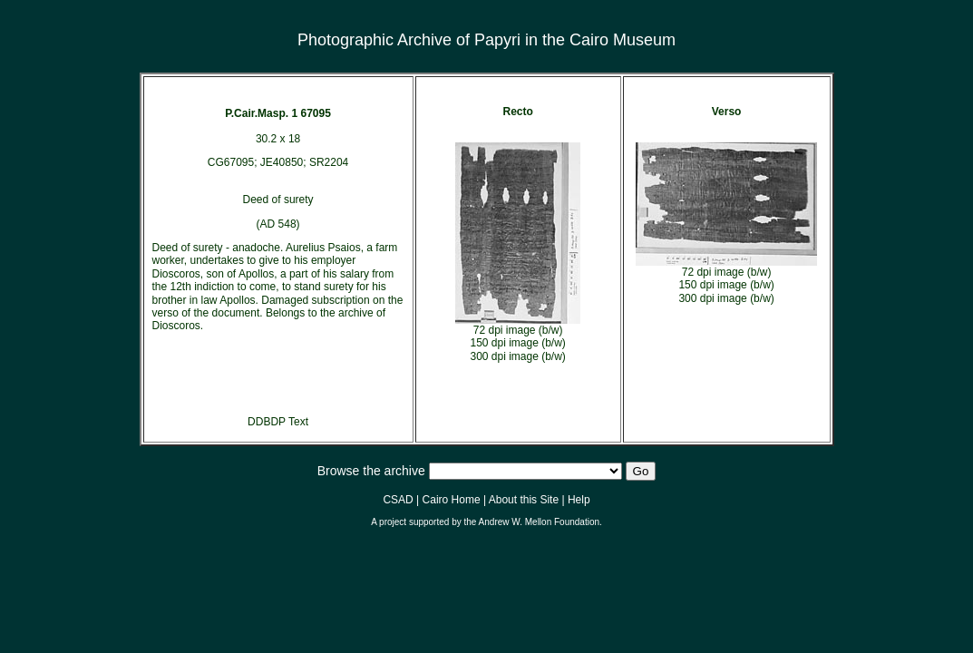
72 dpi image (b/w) (518, 330)
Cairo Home (452, 499)
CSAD (398, 499)
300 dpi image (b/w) (517, 356)
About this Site (524, 499)
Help (579, 499)
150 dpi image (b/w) (517, 342)
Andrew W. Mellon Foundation (539, 522)
